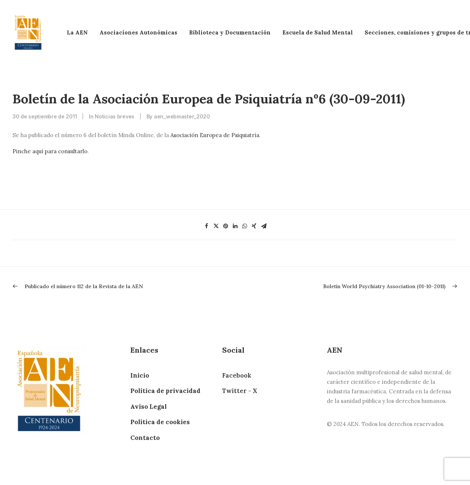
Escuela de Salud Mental (317, 32)
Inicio (139, 375)
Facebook (236, 375)
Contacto (145, 438)
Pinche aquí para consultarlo (49, 151)
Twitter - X (239, 391)
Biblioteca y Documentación (230, 32)
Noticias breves (114, 116)
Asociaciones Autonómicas (138, 32)
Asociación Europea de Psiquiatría (214, 135)
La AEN (77, 32)
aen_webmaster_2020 (182, 116)
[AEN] (28, 32)
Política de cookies (160, 422)
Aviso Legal (148, 407)
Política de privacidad (165, 391)
